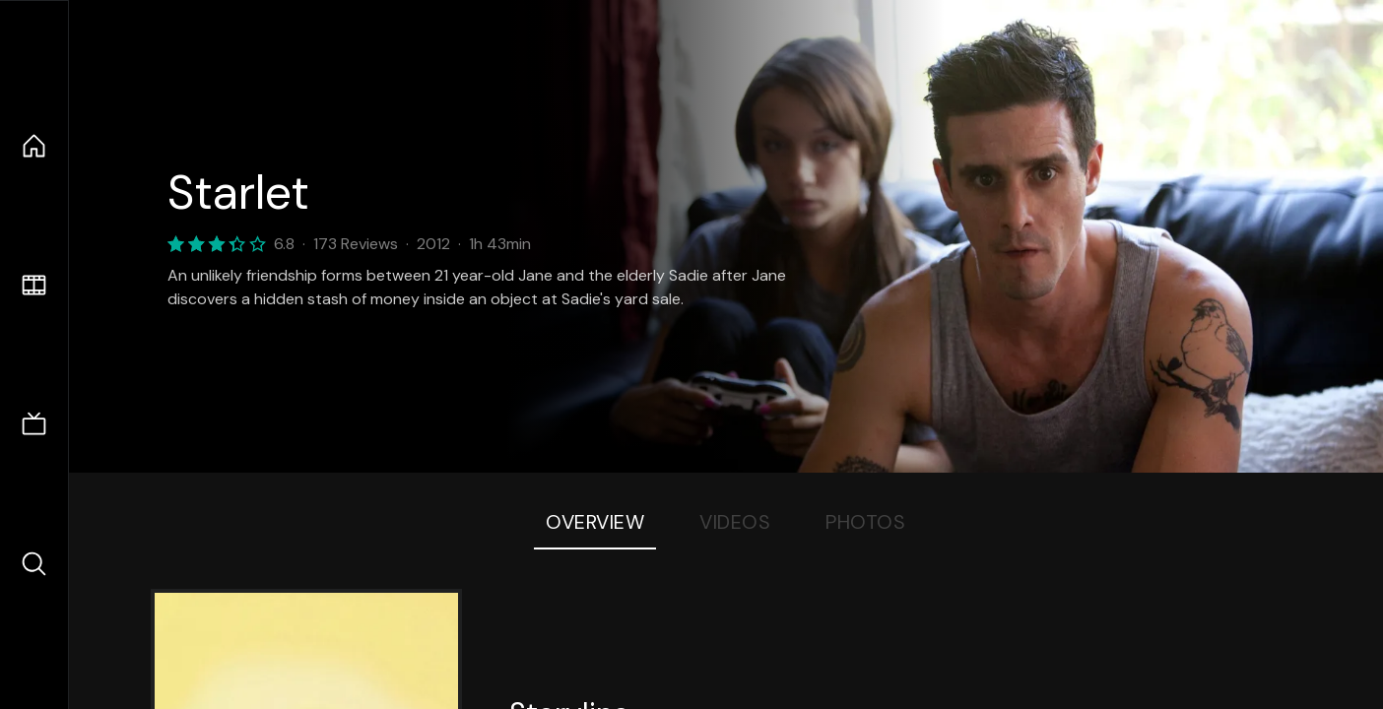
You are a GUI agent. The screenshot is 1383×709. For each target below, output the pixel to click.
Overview (595, 522)
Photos (865, 522)
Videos (734, 522)
